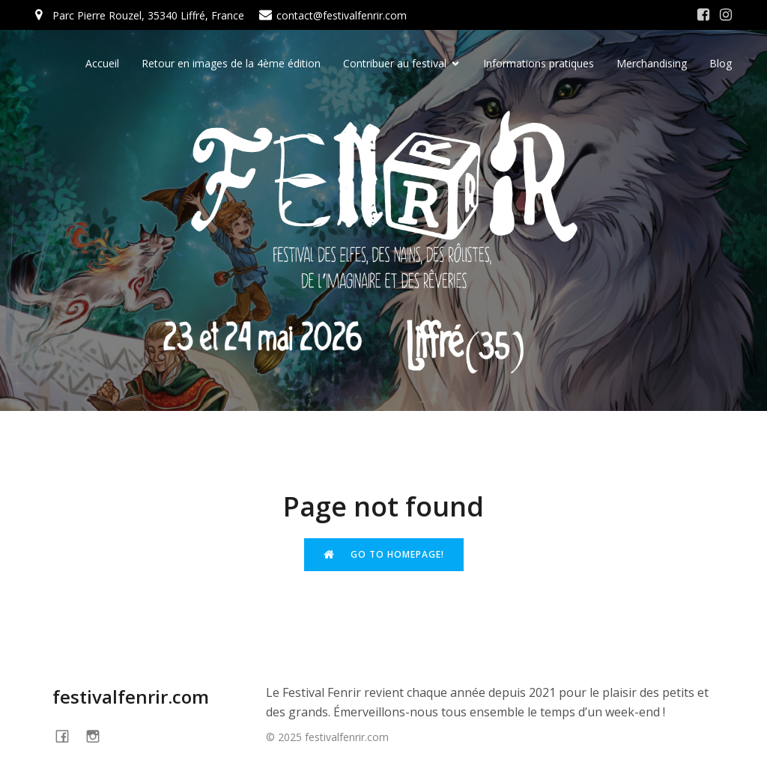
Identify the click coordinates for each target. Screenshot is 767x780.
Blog (720, 64)
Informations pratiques (538, 64)
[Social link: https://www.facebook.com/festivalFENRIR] (67, 735)
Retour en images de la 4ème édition (231, 64)
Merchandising (651, 64)
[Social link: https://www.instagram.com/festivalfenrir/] (726, 15)
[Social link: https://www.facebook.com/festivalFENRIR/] (703, 15)
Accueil (102, 64)
